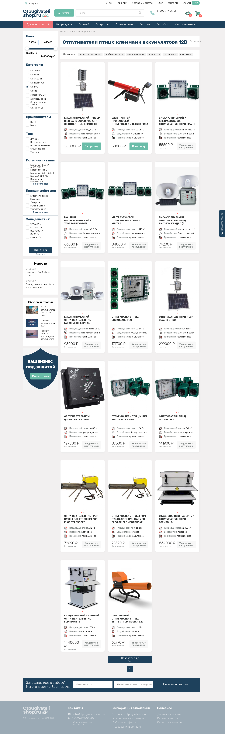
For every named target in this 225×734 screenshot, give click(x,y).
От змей (84, 24)
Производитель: (38, 117)
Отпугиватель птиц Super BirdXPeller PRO (129, 418)
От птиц (145, 24)
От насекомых (124, 24)
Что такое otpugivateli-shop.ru (131, 714)
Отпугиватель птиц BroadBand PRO (125, 318)
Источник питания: (41, 160)
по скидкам (185, 54)
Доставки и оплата (142, 2)
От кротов (102, 24)
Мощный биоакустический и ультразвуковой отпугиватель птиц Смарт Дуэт (82, 220)
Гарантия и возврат (169, 722)
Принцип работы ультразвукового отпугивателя (48, 335)
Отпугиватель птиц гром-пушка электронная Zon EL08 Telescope (82, 519)
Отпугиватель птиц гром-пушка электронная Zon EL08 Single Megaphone (129, 519)
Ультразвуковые (185, 24)
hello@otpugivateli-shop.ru (86, 714)
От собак (162, 24)
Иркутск (31, 3)
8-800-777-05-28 (167, 10)
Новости (40, 263)
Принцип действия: (41, 190)
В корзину (91, 146)
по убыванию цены (114, 54)
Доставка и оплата (169, 714)
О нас (108, 2)
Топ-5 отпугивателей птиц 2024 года (48, 311)
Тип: (29, 133)
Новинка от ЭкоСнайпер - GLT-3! (39, 274)
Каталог (64, 12)
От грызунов (64, 24)
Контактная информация (128, 718)
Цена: (30, 36)
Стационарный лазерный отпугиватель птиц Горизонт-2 (82, 618)
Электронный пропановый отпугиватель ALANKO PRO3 (130, 120)
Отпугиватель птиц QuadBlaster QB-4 (77, 418)
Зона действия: (38, 219)
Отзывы (191, 3)
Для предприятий (38, 24)
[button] (82, 213)
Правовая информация (127, 726)
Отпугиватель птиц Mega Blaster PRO (176, 318)
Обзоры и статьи (40, 302)
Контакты (173, 2)
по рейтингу (154, 54)
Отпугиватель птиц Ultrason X (172, 418)
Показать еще (130, 658)
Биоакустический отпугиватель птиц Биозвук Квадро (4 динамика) (77, 319)
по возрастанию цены (90, 54)
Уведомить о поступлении (186, 146)
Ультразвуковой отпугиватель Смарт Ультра (126, 220)
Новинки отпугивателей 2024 (48, 323)
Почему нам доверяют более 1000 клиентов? (40, 286)
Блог (160, 2)
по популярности (135, 54)
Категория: (34, 64)
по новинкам (170, 54)
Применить (40, 249)
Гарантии (122, 2)
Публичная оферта (124, 722)
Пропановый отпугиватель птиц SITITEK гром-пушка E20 (127, 618)
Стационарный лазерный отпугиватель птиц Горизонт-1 (176, 519)
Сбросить (40, 254)
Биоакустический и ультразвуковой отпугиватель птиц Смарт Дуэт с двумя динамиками (177, 120)
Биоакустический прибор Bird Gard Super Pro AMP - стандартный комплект (82, 120)
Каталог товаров (167, 718)
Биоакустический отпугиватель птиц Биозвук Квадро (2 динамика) (172, 220)
